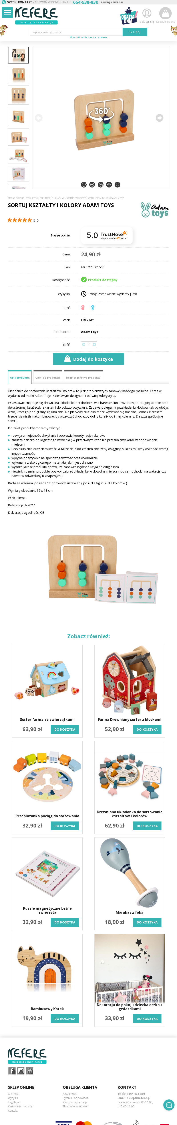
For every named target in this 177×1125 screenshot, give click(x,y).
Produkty (31, 198)
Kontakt (13, 1111)
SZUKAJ (135, 32)
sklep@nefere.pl (112, 2)
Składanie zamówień (75, 1106)
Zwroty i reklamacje (75, 1102)
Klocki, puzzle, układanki (51, 198)
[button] (159, 118)
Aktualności (70, 1094)
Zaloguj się (147, 15)
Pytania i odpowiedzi (76, 1098)
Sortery (70, 198)
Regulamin (14, 1102)
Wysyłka (13, 1098)
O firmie (13, 1094)
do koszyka (64, 729)
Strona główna (16, 198)
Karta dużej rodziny (20, 1106)
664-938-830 (137, 1094)
